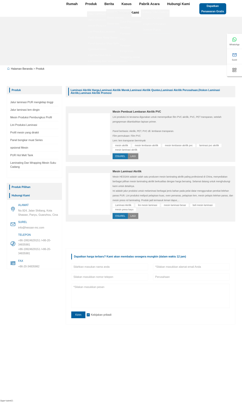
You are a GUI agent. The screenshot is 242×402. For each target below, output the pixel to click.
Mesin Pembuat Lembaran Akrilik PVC (137, 111)
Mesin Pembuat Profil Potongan (131, 366)
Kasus (127, 4)
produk (91, 4)
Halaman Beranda (22, 68)
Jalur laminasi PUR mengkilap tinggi (31, 102)
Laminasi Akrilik (123, 205)
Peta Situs (190, 352)
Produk (40, 68)
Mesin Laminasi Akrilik (127, 171)
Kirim (78, 314)
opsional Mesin (19, 147)
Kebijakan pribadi (101, 314)
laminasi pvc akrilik (209, 145)
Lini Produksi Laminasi (23, 125)
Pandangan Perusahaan (68, 359)
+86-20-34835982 (28, 266)
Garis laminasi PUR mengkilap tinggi (134, 359)
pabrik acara (149, 4)
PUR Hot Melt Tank (21, 155)
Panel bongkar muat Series (26, 140)
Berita (109, 4)
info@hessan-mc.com (31, 227)
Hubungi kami (178, 4)
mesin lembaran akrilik (146, 145)
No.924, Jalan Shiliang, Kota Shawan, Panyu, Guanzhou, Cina (38, 212)
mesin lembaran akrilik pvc (179, 145)
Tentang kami (128, 12)
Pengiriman (17, 352)
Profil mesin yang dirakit (24, 132)
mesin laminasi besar (175, 205)
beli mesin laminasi (203, 205)
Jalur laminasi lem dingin (25, 109)
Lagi (133, 156)
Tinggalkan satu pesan (198, 359)
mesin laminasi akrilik (126, 149)
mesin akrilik (121, 145)
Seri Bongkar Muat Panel (126, 380)
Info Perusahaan (63, 352)
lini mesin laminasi (147, 205)
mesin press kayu (124, 209)
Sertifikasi (15, 373)
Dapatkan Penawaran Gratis (212, 9)
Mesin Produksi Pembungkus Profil (31, 117)
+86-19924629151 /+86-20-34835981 (34, 242)
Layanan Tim (18, 359)
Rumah (72, 4)
